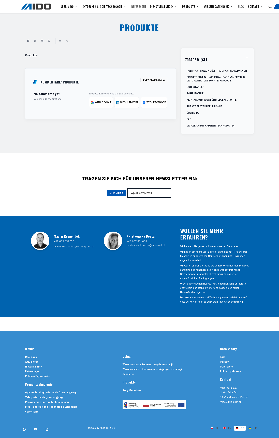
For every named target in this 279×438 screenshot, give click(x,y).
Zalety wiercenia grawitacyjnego (44, 397)
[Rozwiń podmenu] (76, 7)
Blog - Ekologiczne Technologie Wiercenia (51, 406)
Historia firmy (33, 366)
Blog (241, 7)
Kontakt (253, 7)
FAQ (222, 357)
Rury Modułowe (132, 390)
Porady (224, 361)
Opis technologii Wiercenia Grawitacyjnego (51, 392)
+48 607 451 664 (137, 241)
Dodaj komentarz (154, 80)
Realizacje (31, 357)
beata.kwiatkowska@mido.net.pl (146, 245)
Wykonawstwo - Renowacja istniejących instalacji (152, 369)
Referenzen (138, 7)
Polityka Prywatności (37, 376)
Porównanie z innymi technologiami (47, 402)
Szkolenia (129, 374)
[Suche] (270, 6)
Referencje (32, 371)
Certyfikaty (31, 411)
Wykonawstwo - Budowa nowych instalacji (148, 364)
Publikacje (226, 366)
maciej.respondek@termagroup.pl (74, 246)
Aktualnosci (32, 361)
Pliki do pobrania (230, 371)
